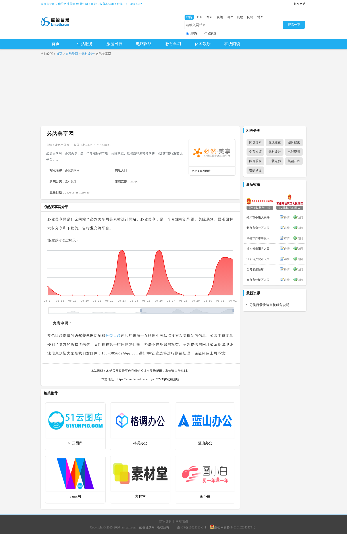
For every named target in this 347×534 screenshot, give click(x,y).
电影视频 (294, 151)
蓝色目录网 (62, 145)
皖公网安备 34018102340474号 (232, 527)
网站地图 (181, 521)
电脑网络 (144, 44)
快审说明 (165, 521)
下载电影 (274, 161)
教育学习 (173, 44)
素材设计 (87, 54)
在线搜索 (274, 142)
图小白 (205, 496)
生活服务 (85, 44)
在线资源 (72, 54)
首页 (56, 44)
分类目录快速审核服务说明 (269, 305)
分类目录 (113, 335)
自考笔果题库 (255, 269)
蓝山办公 (205, 443)
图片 (230, 17)
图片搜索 (294, 142)
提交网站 (299, 4)
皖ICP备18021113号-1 (191, 527)
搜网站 (192, 33)
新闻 (199, 17)
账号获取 (255, 161)
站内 (189, 17)
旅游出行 (114, 44)
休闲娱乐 (203, 44)
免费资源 (255, 151)
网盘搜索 (255, 142)
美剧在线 (294, 161)
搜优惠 (210, 33)
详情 (287, 217)
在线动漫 (255, 170)
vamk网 (75, 496)
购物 (240, 17)
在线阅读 (232, 44)
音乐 (209, 17)
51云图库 (75, 443)
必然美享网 (60, 134)
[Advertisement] (173, 93)
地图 (260, 17)
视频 (220, 17)
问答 (250, 17)
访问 (300, 217)
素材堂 (140, 496)
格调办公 (140, 443)
